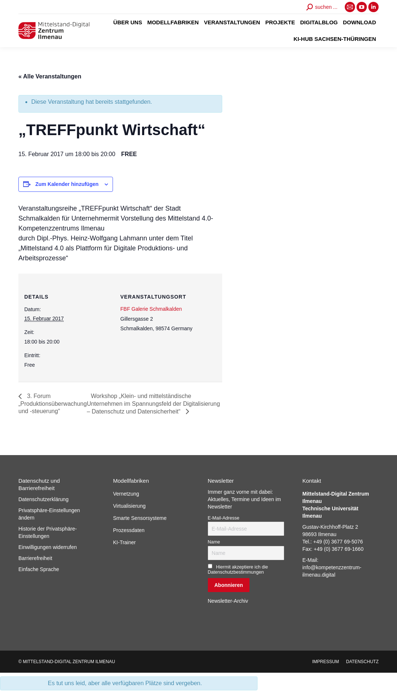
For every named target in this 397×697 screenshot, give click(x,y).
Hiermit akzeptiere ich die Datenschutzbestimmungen (238, 569)
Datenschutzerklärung (43, 499)
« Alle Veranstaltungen (49, 76)
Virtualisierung (129, 506)
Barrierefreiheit (35, 558)
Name (214, 542)
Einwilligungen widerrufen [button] (47, 547)
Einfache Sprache (38, 569)
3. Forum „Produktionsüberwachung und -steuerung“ (52, 403)
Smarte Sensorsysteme (140, 518)
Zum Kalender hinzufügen (67, 184)
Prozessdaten (129, 530)
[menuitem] (128, 22)
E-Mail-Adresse (224, 518)
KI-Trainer (124, 542)
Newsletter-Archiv (228, 601)
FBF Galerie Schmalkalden (151, 309)
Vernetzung (126, 494)
